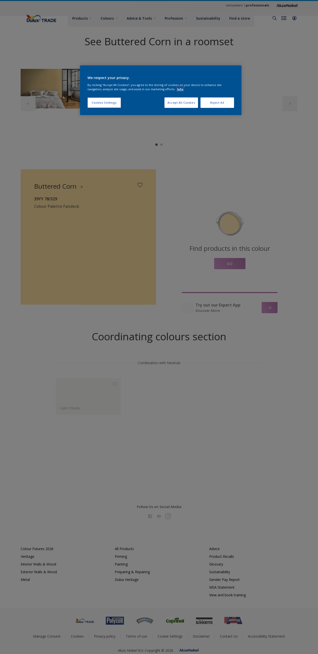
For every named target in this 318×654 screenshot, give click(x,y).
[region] (160, 90)
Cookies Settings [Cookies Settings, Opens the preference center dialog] (104, 102)
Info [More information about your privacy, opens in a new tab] (180, 89)
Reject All (217, 102)
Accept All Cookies (181, 102)
